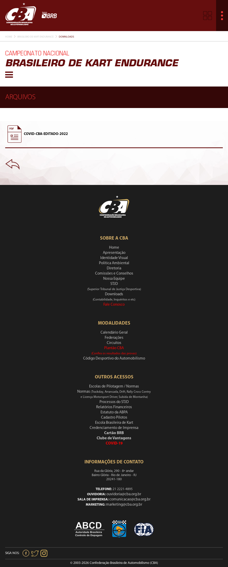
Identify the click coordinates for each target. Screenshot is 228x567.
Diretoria (114, 268)
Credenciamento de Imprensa (114, 428)
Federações (114, 338)
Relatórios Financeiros (114, 407)
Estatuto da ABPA (114, 412)
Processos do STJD (114, 402)
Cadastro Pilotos (114, 418)
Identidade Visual (114, 258)
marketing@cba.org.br (124, 505)
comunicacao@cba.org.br (130, 499)
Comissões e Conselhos (114, 274)
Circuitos (114, 343)
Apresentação (114, 253)
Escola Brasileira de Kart (114, 423)
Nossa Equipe (114, 279)
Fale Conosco (114, 305)
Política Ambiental (114, 263)
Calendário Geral (114, 333)
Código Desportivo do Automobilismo (114, 359)
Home (8, 36)
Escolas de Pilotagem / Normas (114, 387)
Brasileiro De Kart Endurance (35, 36)
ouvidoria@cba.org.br (123, 494)
